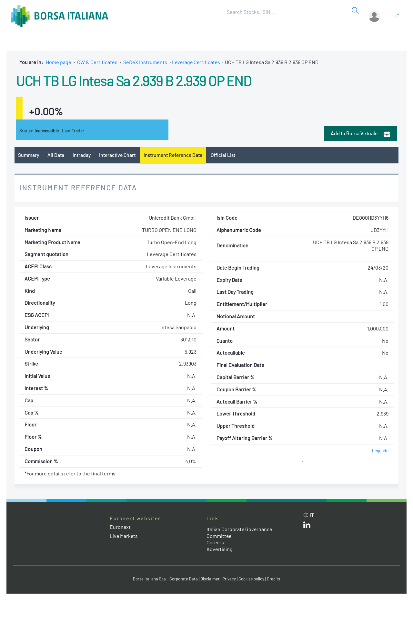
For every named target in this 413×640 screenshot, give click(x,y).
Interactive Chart (117, 155)
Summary (28, 155)
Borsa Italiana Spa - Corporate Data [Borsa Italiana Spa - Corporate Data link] (165, 578)
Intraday (82, 155)
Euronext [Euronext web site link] (120, 527)
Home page (58, 62)
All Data (56, 155)
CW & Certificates (97, 62)
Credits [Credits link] (273, 578)
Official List (223, 155)
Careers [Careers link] (215, 543)
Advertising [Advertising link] (219, 549)
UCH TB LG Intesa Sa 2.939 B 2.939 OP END (136, 80)
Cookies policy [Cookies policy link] (251, 578)
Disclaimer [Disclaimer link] (210, 578)
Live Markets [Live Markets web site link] (124, 536)
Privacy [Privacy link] (229, 578)
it (397, 16)
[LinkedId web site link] (306, 526)
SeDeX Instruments (145, 62)
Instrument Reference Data (173, 155)
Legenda (380, 450)
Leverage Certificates (197, 62)
